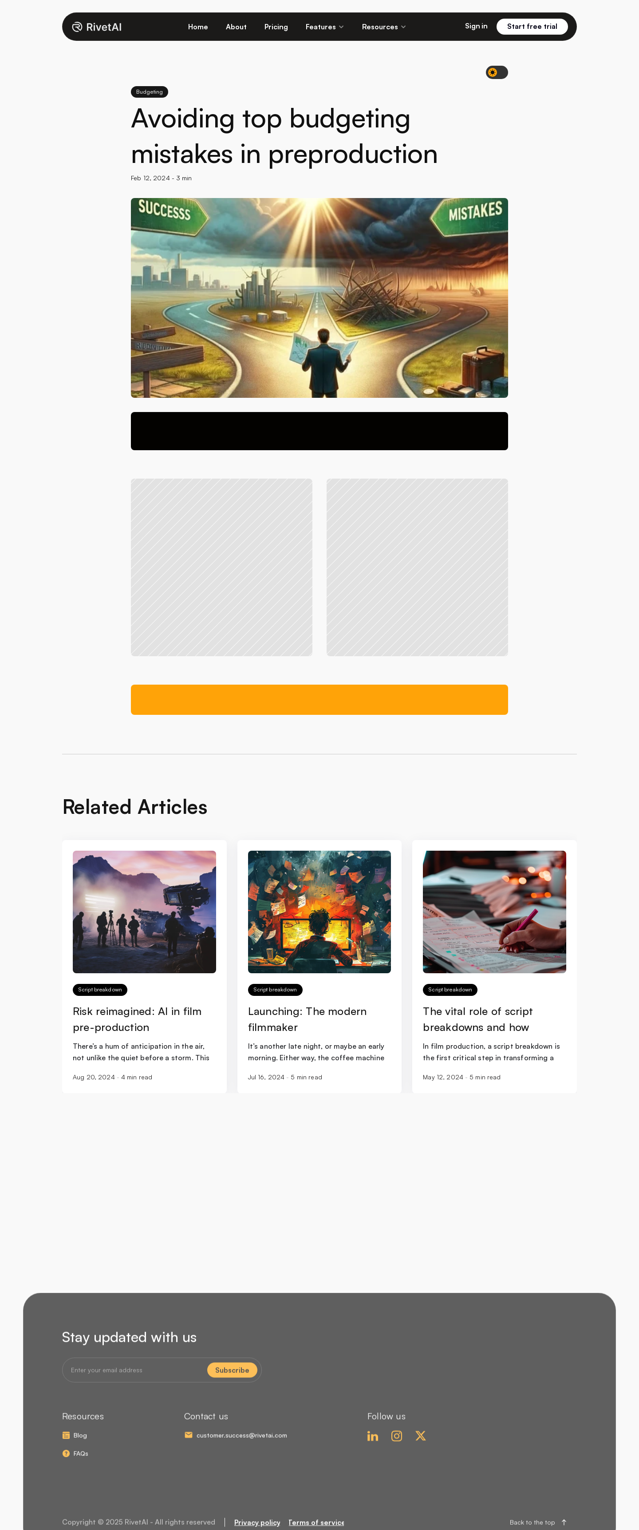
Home (198, 26)
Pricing (276, 26)
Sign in (476, 25)
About (236, 26)
